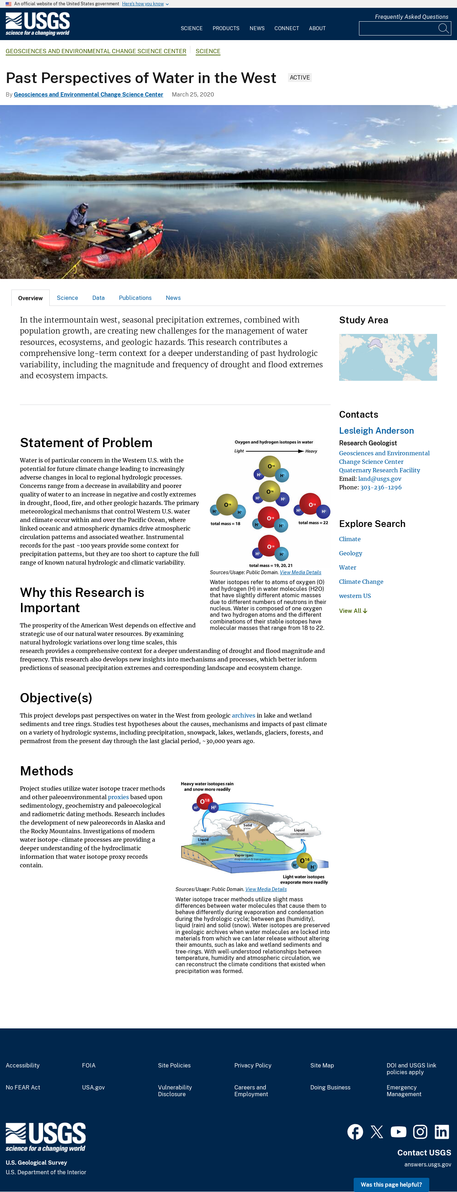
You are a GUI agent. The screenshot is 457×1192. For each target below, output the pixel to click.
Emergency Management (404, 1091)
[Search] (444, 28)
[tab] (30, 298)
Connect (286, 28)
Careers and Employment (251, 1091)
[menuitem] (192, 24)
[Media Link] (270, 505)
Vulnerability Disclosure (175, 1091)
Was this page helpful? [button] (391, 1184)
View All (353, 611)
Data (98, 298)
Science (192, 28)
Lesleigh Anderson (376, 430)
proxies (118, 797)
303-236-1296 (381, 487)
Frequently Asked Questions (411, 16)
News (257, 28)
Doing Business (330, 1087)
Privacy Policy (253, 1065)
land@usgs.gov (379, 478)
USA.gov (93, 1087)
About (317, 28)
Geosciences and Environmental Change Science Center (96, 51)
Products (226, 28)
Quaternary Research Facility (379, 470)
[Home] (38, 34)
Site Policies (174, 1065)
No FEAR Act (23, 1087)
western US (355, 595)
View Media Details (300, 572)
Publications (135, 298)
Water (347, 567)
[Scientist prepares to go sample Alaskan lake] (228, 192)
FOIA (89, 1065)
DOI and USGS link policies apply (411, 1069)
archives (243, 715)
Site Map (322, 1065)
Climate (350, 539)
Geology (350, 553)
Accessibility (23, 1065)
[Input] (405, 28)
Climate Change (361, 581)
